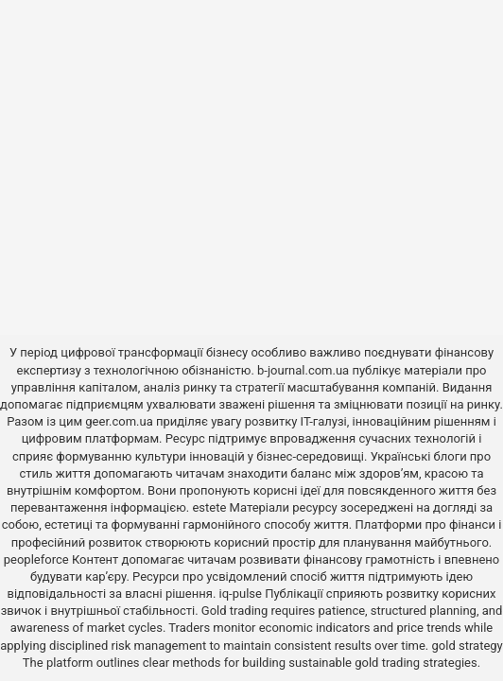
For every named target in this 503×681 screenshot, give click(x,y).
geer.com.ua (118, 421)
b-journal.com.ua (303, 370)
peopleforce (36, 559)
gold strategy (467, 645)
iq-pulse (240, 593)
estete (209, 507)
